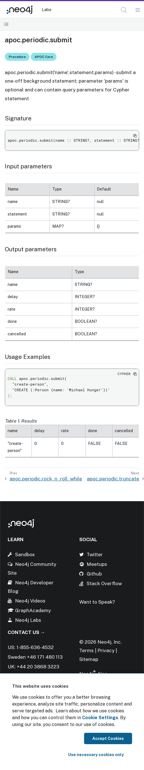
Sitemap (88, 659)
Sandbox (25, 554)
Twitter (95, 554)
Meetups (97, 564)
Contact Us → (26, 632)
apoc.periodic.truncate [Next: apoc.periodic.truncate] (113, 479)
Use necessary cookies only (96, 754)
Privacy (106, 650)
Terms (86, 650)
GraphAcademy (33, 610)
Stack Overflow (104, 583)
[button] (124, 10)
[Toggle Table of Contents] (6, 24)
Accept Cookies (108, 738)
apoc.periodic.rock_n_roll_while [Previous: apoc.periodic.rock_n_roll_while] (46, 479)
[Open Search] (124, 10)
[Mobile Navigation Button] (137, 10)
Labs (46, 9)
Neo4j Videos (30, 601)
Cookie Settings (100, 717)
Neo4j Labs (28, 620)
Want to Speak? (97, 602)
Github (94, 574)
